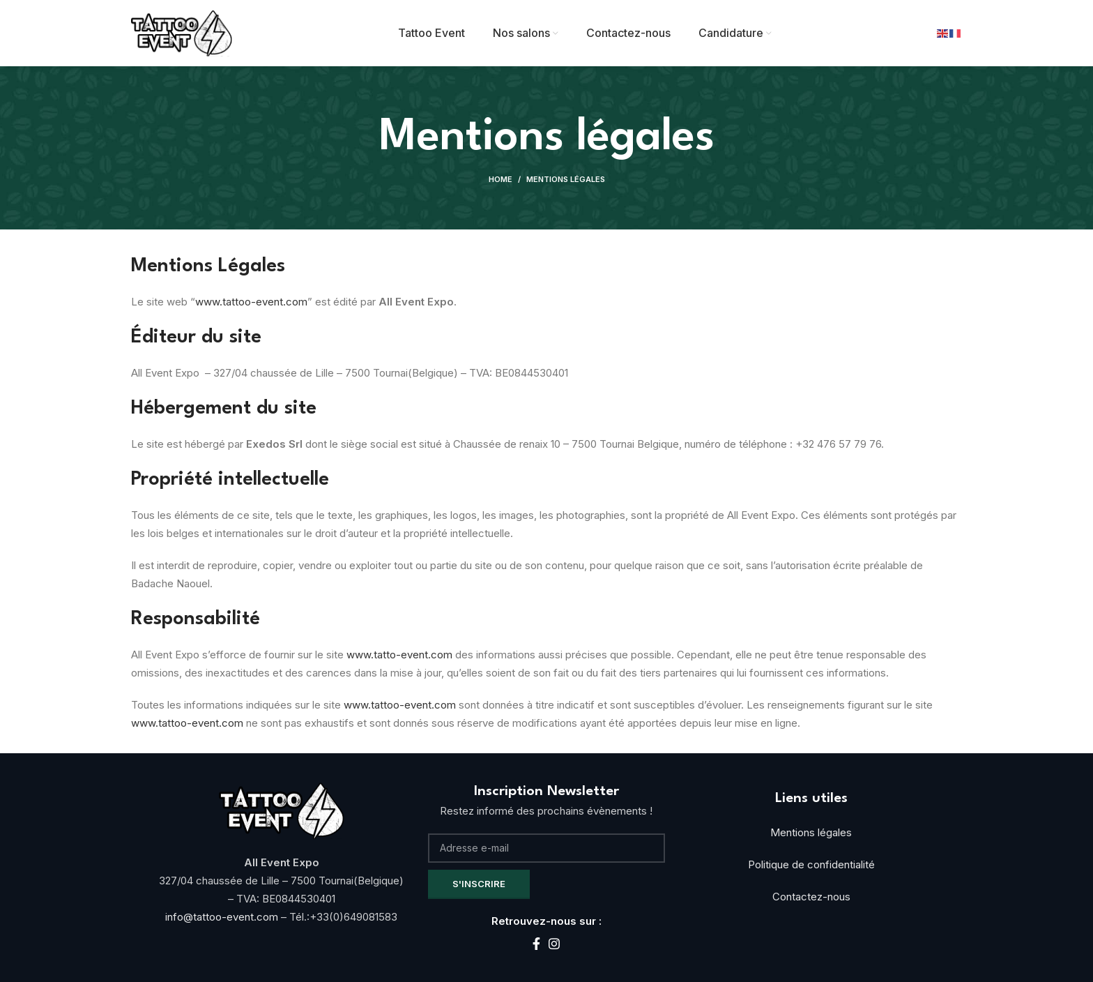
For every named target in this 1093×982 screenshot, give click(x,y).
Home (500, 179)
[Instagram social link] (554, 943)
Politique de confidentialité (811, 864)
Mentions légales (811, 832)
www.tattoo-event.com (251, 301)
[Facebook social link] (536, 943)
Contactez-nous (811, 896)
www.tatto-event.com (399, 654)
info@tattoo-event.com (223, 916)
